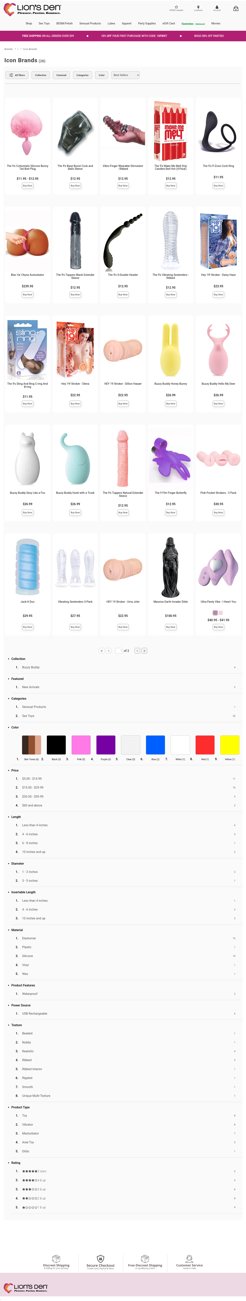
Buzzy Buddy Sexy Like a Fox (27, 493)
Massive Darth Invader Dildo (171, 601)
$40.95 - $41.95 (218, 620)
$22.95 (75, 395)
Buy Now (27, 185)
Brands (8, 49)
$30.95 (218, 504)
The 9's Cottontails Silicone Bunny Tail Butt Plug (27, 167)
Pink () (81, 759)
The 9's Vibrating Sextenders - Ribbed (171, 276)
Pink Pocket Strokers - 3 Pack (218, 493)
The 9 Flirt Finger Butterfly (171, 493)
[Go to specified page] (118, 651)
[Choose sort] (125, 75)
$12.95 (75, 179)
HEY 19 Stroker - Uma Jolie (123, 601)
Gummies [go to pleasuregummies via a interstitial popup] (193, 24)
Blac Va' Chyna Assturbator (27, 275)
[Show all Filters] (17, 75)
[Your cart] (236, 8)
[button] (215, 613)
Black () (56, 759)
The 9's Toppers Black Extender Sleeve (75, 276)
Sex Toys (44, 23)
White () (180, 759)
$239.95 (27, 286)
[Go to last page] (144, 651)
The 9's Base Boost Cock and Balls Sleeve (75, 167)
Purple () (106, 759)
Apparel (126, 23)
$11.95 (218, 177)
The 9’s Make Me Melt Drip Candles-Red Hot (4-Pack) (171, 167)
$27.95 (75, 616)
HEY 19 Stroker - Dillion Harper (123, 383)
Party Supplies (147, 23)
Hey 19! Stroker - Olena (75, 383)
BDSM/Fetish (65, 23)
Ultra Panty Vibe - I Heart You (218, 601)
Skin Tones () (31, 759)
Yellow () (230, 759)
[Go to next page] (137, 651)
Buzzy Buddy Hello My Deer (218, 383)
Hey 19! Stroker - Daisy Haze (218, 275)
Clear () (130, 759)
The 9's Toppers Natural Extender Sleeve (123, 494)
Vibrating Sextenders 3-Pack (75, 601)
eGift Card (169, 23)
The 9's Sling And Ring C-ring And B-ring (27, 385)
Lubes (111, 23)
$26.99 (170, 395)
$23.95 (218, 286)
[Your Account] (217, 9)
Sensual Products (90, 23)
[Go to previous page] (109, 651)
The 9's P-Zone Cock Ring (218, 166)
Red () (205, 759)
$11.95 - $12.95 (27, 179)
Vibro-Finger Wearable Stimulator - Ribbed (123, 167)
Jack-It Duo (27, 601)
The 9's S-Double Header (123, 275)
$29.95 (27, 616)
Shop (29, 23)
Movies (215, 23)
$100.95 (170, 616)
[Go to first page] (102, 651)
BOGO (209, 35)
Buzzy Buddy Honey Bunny (171, 383)
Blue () (155, 759)
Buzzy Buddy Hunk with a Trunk (75, 493)
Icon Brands (30, 49)
